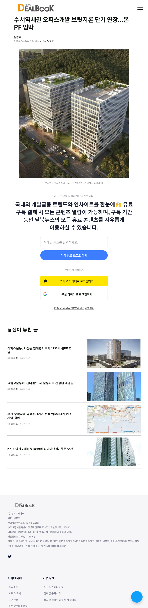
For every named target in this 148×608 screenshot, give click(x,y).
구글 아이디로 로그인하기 (76, 294)
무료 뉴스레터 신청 (54, 587)
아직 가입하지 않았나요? (74, 308)
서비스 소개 (15, 593)
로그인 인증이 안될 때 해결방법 (60, 599)
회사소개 (13, 587)
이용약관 (13, 599)
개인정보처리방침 (18, 606)
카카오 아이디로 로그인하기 (77, 281)
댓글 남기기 (48, 41)
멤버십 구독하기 (52, 593)
